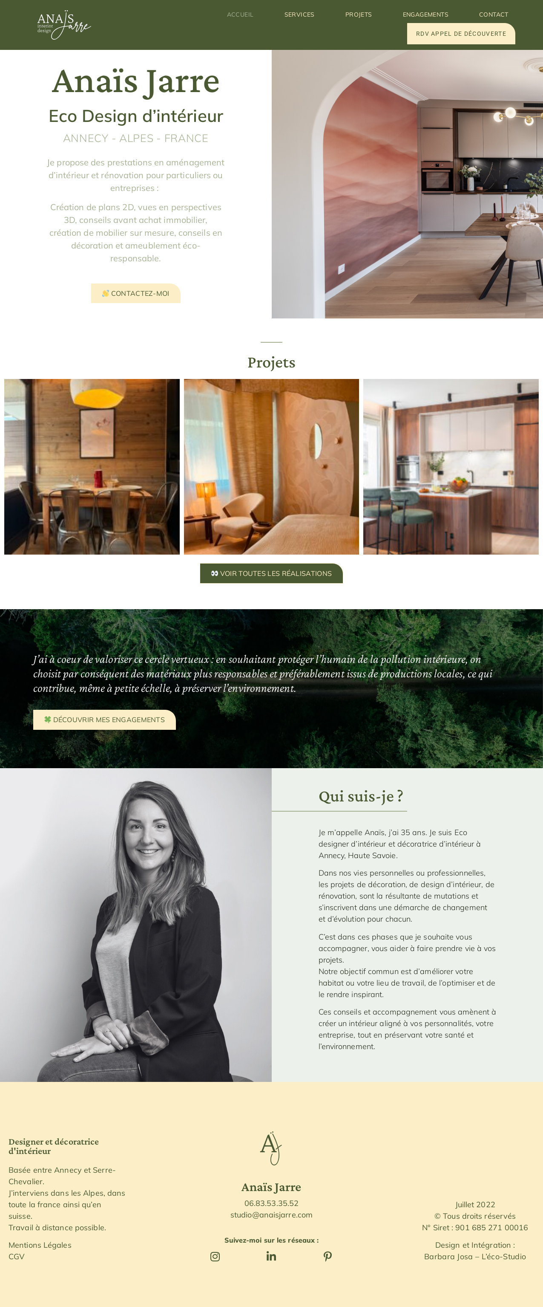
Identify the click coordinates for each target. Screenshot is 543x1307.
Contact (494, 14)
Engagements (425, 14)
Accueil (240, 14)
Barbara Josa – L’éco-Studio (475, 1256)
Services (299, 14)
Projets (358, 14)
